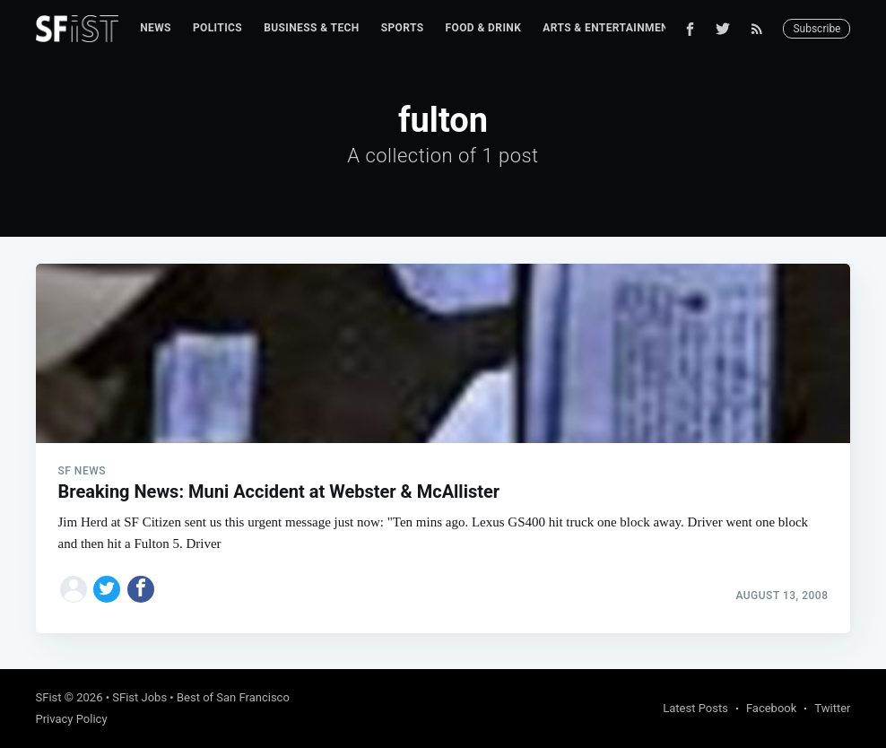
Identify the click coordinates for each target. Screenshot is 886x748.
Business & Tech (312, 28)
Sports (402, 28)
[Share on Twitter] (106, 589)
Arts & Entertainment (609, 28)
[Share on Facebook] (141, 589)
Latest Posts (695, 708)
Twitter (832, 708)
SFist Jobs (139, 697)
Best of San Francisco (233, 697)
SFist (49, 697)
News (155, 28)
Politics (217, 28)
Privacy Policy (72, 719)
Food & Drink (484, 28)
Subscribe (816, 28)
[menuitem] (155, 28)
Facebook (771, 708)
